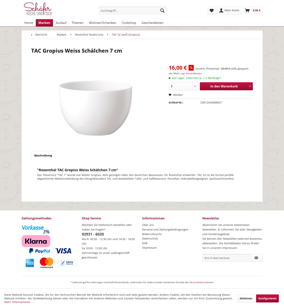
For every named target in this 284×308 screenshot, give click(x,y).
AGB (144, 243)
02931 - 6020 (93, 234)
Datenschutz (150, 238)
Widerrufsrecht (152, 234)
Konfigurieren (267, 298)
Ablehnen (246, 298)
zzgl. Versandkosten (191, 73)
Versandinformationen (202, 282)
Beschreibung (43, 155)
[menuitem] (132, 10)
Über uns (148, 225)
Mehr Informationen (17, 302)
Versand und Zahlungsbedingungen (165, 229)
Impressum (149, 247)
